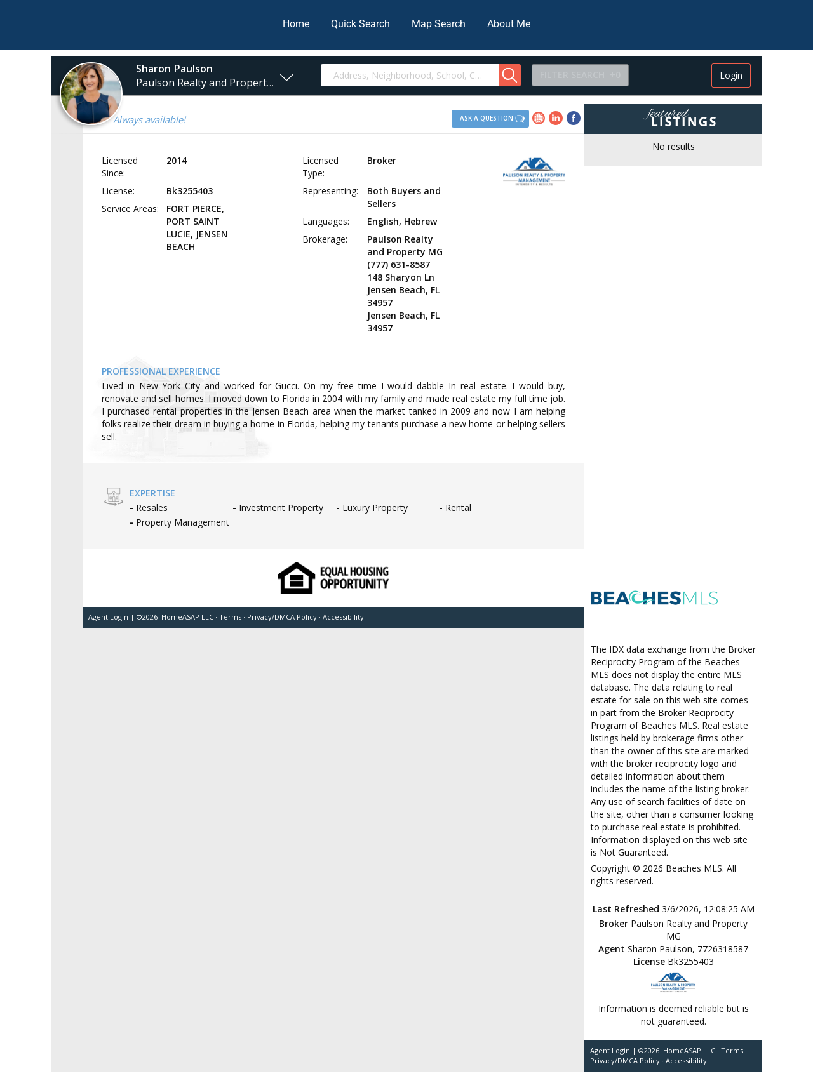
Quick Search (360, 24)
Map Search (439, 24)
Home (296, 24)
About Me (508, 24)
